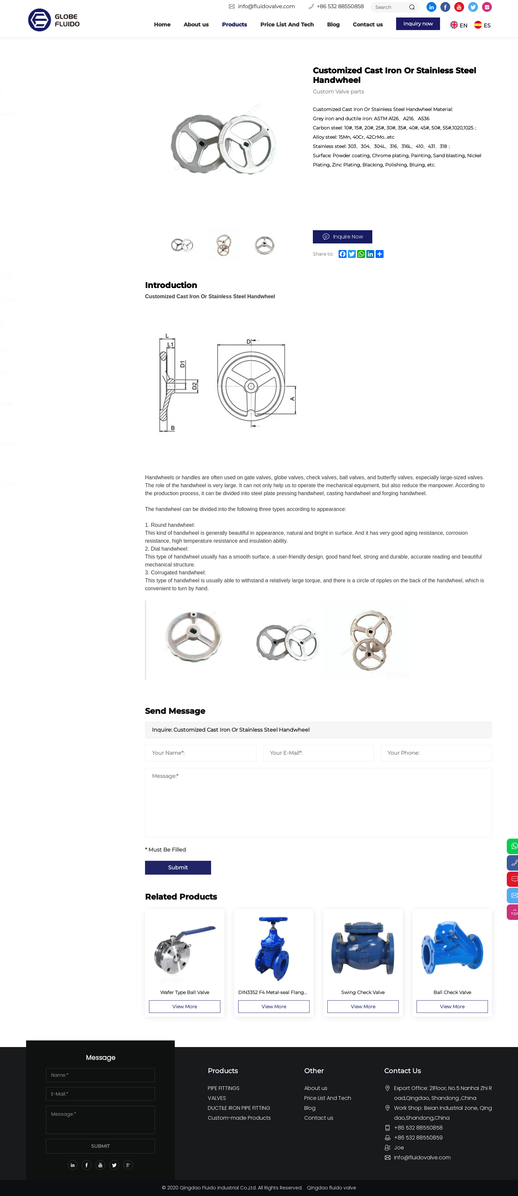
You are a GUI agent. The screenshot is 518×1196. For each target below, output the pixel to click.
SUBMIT (100, 1146)
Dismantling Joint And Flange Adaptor (77, 378)
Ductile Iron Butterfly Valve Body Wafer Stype (81, 499)
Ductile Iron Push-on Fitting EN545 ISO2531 (74, 354)
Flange (49, 78)
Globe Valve (55, 208)
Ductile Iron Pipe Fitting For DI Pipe (77, 283)
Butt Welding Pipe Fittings (75, 90)
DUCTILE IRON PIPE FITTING (68, 257)
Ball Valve (52, 185)
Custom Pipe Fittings (68, 518)
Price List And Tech (281, 24)
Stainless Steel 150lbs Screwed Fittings (77, 120)
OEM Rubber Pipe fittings (74, 530)
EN (465, 24)
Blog (327, 24)
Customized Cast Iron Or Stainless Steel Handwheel (82, 447)
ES (488, 24)
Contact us (362, 24)
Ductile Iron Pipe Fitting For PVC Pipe (80, 307)
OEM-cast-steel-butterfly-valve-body (84, 483)
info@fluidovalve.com (266, 6)
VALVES (47, 157)
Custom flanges (61, 419)
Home (156, 24)
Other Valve (55, 232)
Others (49, 138)
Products (228, 24)
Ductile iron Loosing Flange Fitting (73, 331)
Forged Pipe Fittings (67, 102)
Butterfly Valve (59, 173)
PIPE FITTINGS (59, 63)
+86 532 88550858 (340, 6)
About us (190, 24)
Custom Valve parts (65, 431)
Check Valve (56, 220)
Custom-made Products (76, 404)
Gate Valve (53, 197)
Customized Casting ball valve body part (84, 467)
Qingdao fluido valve (331, 1187)
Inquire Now (348, 236)
